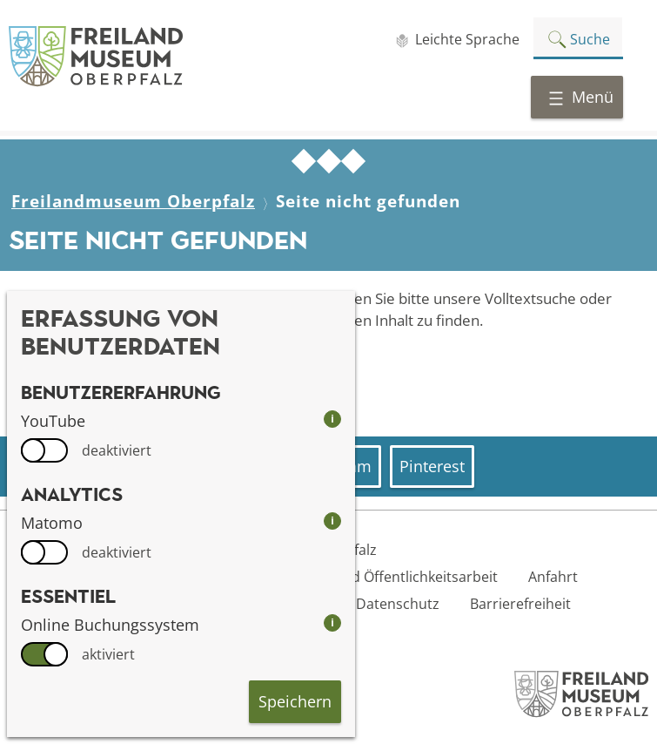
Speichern (295, 701)
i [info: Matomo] (332, 520)
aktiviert (108, 654)
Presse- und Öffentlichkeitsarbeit (390, 576)
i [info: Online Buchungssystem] (332, 622)
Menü (580, 96)
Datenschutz (397, 603)
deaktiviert (116, 450)
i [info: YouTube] (332, 418)
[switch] (44, 450)
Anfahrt (553, 576)
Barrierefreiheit (520, 603)
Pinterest (432, 466)
